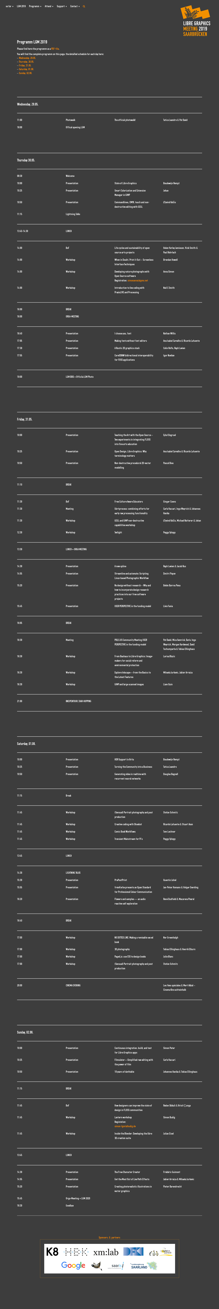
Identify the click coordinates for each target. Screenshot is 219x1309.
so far (8, 6)
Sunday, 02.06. (25, 73)
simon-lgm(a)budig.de (125, 1126)
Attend (48, 6)
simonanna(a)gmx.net (138, 280)
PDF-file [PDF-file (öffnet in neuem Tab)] (55, 48)
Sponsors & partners (109, 1237)
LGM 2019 (21, 6)
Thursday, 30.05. (26, 61)
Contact (74, 6)
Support (61, 6)
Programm (34, 6)
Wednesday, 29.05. (27, 58)
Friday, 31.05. (25, 65)
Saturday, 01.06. (26, 69)
